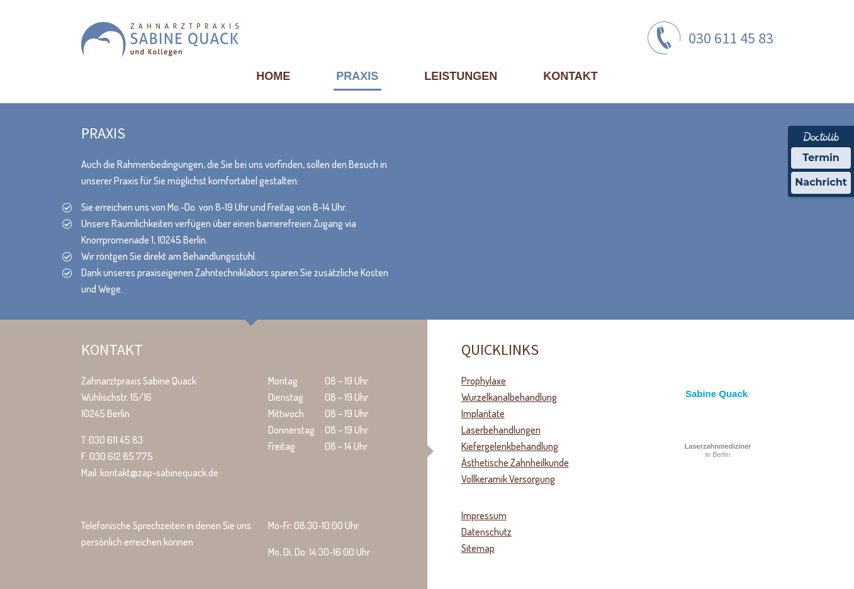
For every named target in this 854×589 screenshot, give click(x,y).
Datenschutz (486, 531)
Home (273, 76)
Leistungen (460, 76)
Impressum (484, 515)
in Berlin (718, 450)
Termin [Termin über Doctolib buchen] (821, 158)
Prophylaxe (483, 380)
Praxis (357, 76)
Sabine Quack (716, 393)
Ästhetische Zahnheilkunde (515, 462)
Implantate (483, 413)
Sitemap (478, 548)
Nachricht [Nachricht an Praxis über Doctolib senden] (820, 182)
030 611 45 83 (730, 38)
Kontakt (570, 76)
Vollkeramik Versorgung (508, 479)
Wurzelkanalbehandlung (509, 397)
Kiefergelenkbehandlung (509, 446)
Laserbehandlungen (501, 430)
